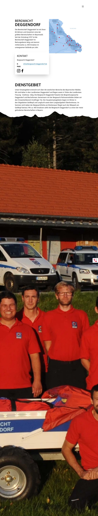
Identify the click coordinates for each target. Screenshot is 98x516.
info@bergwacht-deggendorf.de (35, 64)
